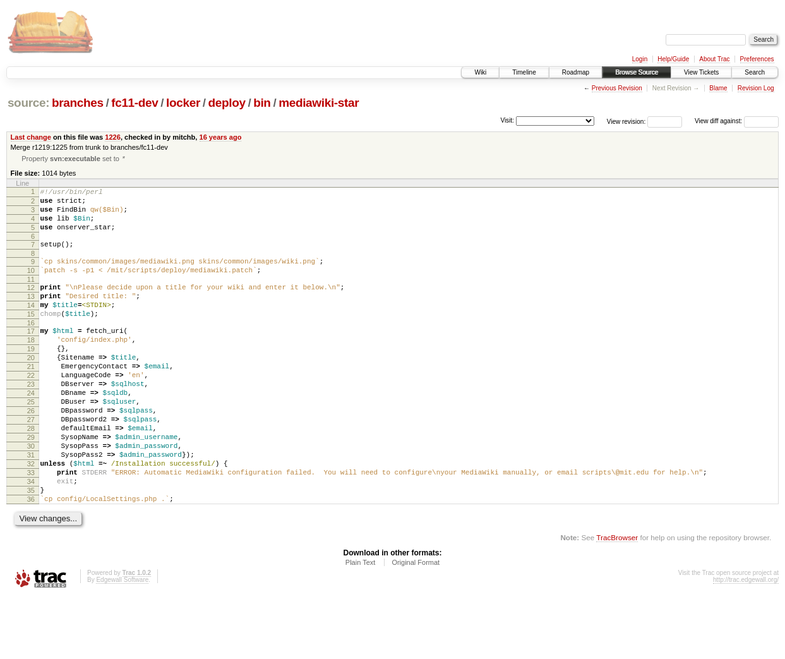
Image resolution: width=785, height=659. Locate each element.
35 (31, 548)
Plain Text (360, 624)
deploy (226, 102)
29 (31, 484)
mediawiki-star (319, 102)
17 (31, 355)
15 (31, 336)
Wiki (480, 72)
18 (31, 366)
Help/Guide (673, 59)
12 (31, 304)
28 (31, 473)
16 (31, 347)
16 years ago (221, 137)
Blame (718, 88)
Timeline (524, 72)
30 (31, 495)
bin (261, 102)
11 (31, 295)
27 (31, 462)
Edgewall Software (122, 641)
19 (31, 376)
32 (31, 516)
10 (31, 285)
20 (31, 387)
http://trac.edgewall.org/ (746, 641)
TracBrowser (617, 599)
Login (639, 59)
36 (31, 559)
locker (183, 102)
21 (31, 398)
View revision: (626, 121)
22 (31, 409)
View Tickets (701, 72)
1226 (113, 137)
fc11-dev (134, 102)
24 (31, 430)
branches (78, 102)
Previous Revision (617, 88)
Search (755, 72)
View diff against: (737, 121)
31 (31, 505)
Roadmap (575, 72)
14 (31, 325)
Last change (31, 137)
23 (31, 419)
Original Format (416, 624)
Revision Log (756, 88)
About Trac (714, 59)
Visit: (507, 120)
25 (31, 441)
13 (31, 314)
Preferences (757, 59)
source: (28, 102)
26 (31, 452)
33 (31, 527)
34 (31, 537)
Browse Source (636, 72)
